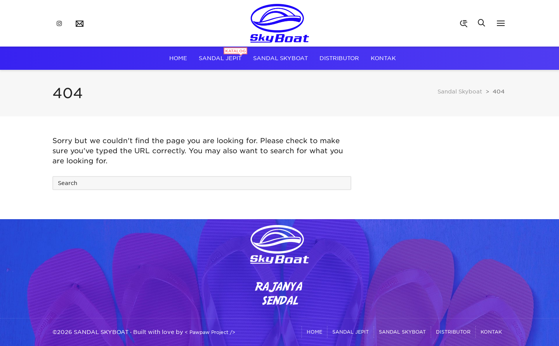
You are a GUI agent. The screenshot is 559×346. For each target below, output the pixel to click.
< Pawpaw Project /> (210, 332)
